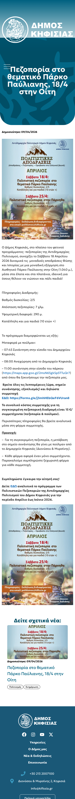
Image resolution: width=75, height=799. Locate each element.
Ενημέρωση (32, 686)
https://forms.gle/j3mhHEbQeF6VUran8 (39, 398)
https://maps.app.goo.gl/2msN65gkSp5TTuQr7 (36, 373)
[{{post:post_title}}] (37, 642)
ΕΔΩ (13, 486)
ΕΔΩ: (5, 398)
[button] (3, 660)
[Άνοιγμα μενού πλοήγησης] (7, 66)
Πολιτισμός (15, 686)
